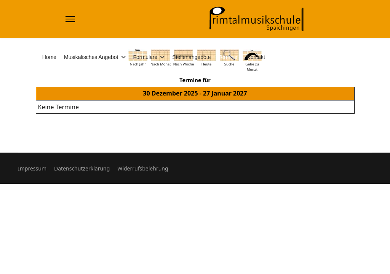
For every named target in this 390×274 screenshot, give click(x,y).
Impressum (32, 168)
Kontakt (256, 57)
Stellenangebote (191, 57)
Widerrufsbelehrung (142, 168)
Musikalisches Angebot (91, 57)
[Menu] (70, 19)
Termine (228, 57)
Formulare (145, 57)
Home (49, 57)
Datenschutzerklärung (82, 168)
